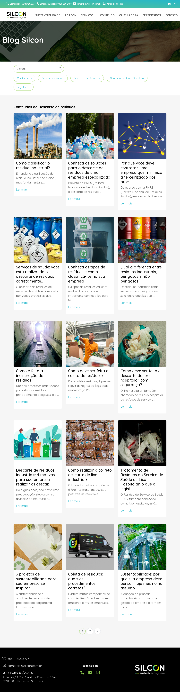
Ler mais (22, 189)
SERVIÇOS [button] (87, 15)
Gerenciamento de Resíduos (127, 78)
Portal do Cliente (113, 4)
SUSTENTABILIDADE (47, 15)
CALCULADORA (128, 15)
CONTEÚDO (107, 15)
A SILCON (70, 15)
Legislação (23, 87)
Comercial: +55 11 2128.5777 (21, 4)
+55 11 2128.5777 (15, 659)
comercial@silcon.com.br (87, 4)
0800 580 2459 (54, 4)
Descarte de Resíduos (87, 78)
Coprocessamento (53, 78)
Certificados (24, 78)
